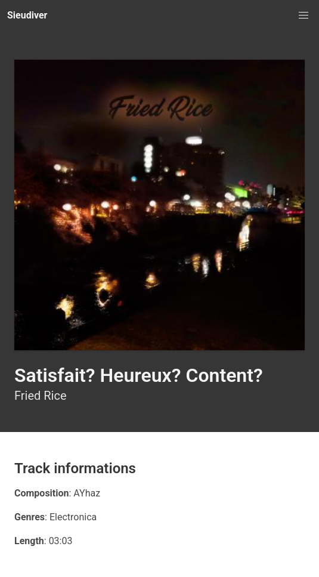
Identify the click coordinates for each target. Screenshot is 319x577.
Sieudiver (27, 15)
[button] (303, 15)
